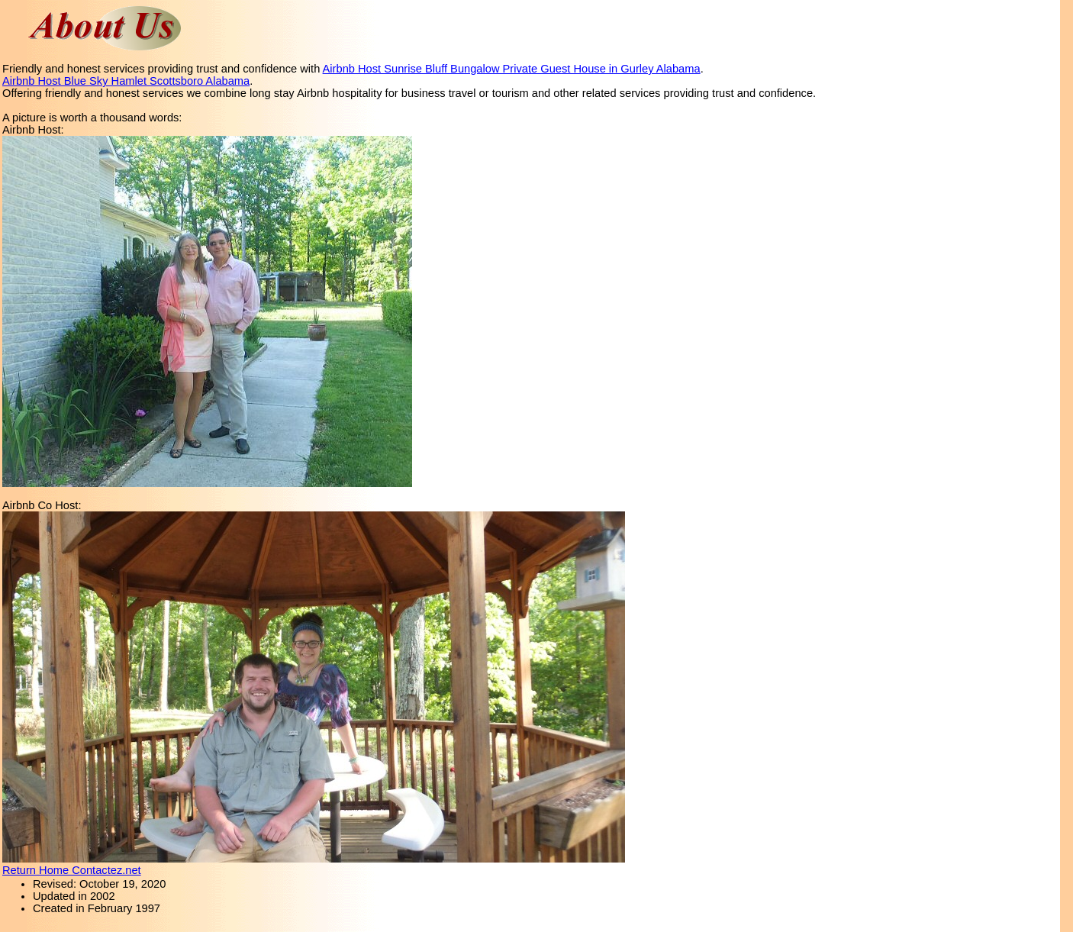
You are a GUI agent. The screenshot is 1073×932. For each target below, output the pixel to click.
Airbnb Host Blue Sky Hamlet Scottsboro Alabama (126, 81)
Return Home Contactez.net (71, 870)
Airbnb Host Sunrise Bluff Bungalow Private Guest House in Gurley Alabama (512, 69)
